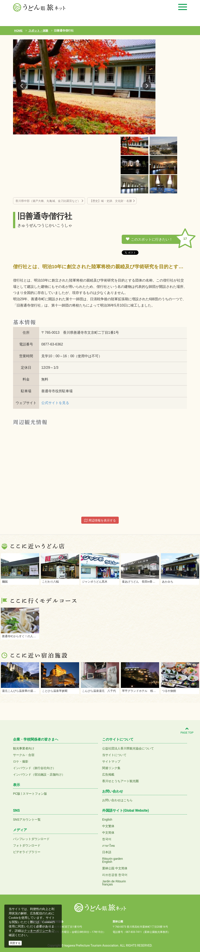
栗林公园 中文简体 (114, 868)
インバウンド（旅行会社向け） (34, 768)
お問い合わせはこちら (117, 800)
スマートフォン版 (35, 793)
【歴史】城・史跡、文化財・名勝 (111, 201)
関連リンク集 (111, 768)
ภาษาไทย (108, 845)
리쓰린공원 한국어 (114, 875)
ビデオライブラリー (26, 852)
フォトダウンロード (26, 845)
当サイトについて (114, 755)
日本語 (106, 852)
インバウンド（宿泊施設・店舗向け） (39, 774)
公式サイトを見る (55, 403)
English (107, 819)
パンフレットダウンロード (31, 839)
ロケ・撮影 (20, 761)
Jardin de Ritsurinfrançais (114, 883)
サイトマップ (111, 761)
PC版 (16, 793)
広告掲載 (108, 774)
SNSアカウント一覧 (27, 819)
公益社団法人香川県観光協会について (128, 748)
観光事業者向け (23, 748)
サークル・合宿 (23, 755)
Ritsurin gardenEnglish (112, 860)
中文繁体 (108, 826)
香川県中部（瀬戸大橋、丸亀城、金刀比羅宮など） (47, 201)
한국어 (106, 839)
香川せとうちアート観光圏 (120, 781)
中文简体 (108, 832)
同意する (15, 943)
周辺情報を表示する (100, 520)
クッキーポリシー (36, 930)
